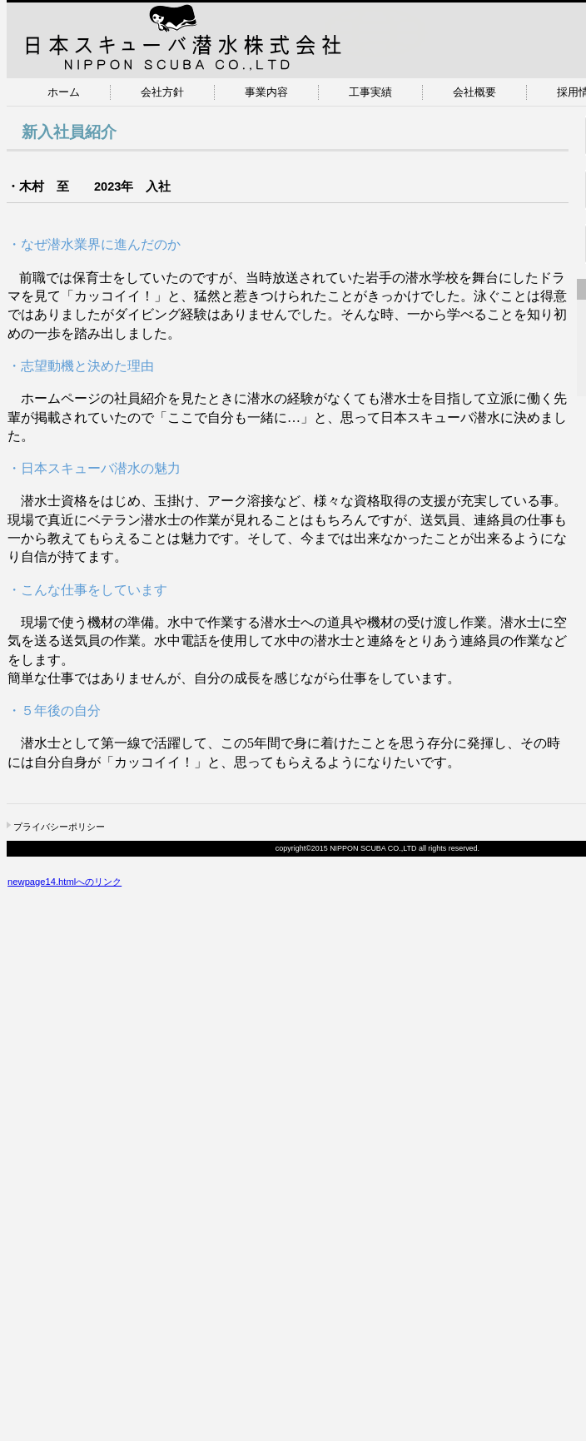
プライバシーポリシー (59, 827)
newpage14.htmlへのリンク (64, 882)
